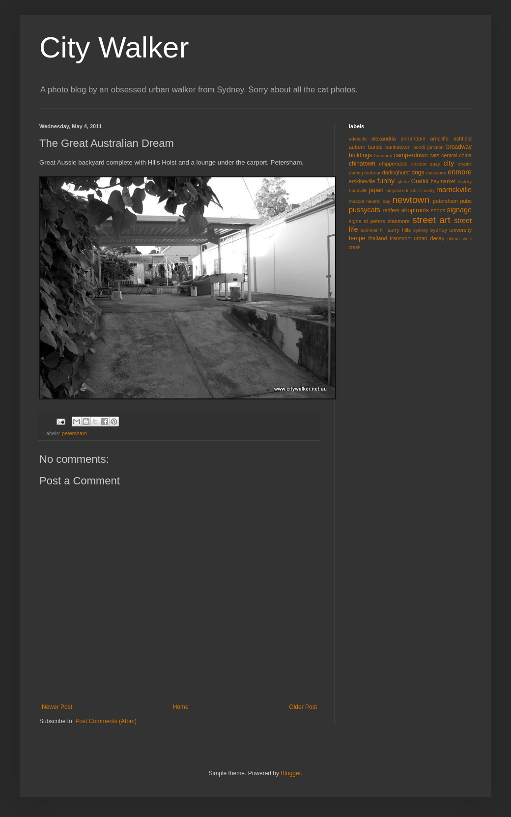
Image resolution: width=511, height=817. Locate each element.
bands (375, 147)
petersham (74, 433)
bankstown (398, 147)
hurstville (358, 190)
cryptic (465, 164)
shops (438, 210)
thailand (378, 238)
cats (434, 155)
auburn (357, 147)
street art (431, 220)
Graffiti (419, 181)
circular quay (425, 164)
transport (400, 238)
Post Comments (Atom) (106, 721)
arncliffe (439, 138)
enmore (460, 172)
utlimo (453, 238)
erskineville (362, 181)
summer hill (373, 230)
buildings (360, 155)
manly (428, 190)
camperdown (411, 155)
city (449, 163)
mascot (356, 201)
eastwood (436, 172)
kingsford (394, 190)
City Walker (114, 47)
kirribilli (413, 190)
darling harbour (365, 172)
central (449, 155)
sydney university (451, 230)
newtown (410, 200)
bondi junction (428, 147)
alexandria (383, 138)
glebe (403, 181)
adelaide (358, 138)
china (465, 155)
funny (386, 181)
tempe (357, 238)
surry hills (399, 230)
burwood (383, 155)
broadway (459, 146)
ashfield (463, 138)
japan (376, 190)
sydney (420, 230)
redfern (391, 210)
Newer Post (57, 707)
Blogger (291, 773)
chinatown (362, 163)
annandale (412, 138)
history (465, 181)
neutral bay (378, 201)
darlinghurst (396, 172)
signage (459, 210)
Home (181, 707)
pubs (466, 201)
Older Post (303, 707)
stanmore (399, 221)
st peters (374, 221)
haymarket (443, 181)
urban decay (429, 238)
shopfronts (415, 210)
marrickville (454, 190)
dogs (418, 172)
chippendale (393, 164)
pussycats (364, 210)
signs (355, 221)
